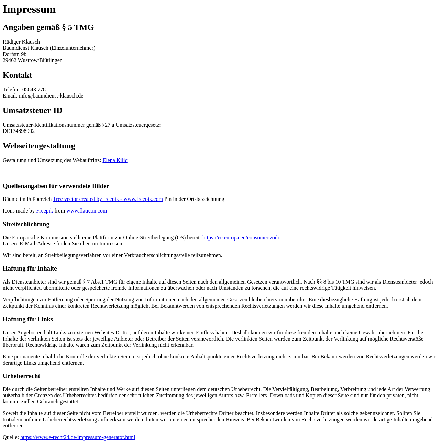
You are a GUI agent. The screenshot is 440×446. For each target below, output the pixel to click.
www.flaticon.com (86, 211)
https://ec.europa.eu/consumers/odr (240, 237)
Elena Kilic (114, 160)
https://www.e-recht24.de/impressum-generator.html (77, 437)
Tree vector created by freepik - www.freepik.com (108, 199)
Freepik (44, 211)
